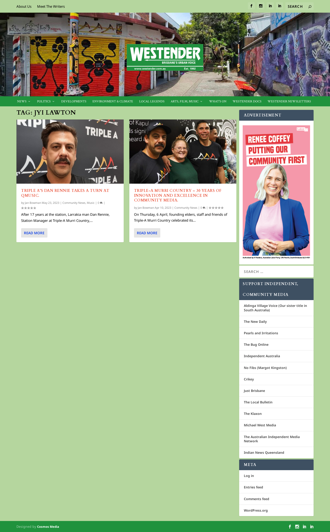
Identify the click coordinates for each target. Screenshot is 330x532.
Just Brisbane (254, 390)
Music (91, 203)
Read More (34, 233)
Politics (44, 102)
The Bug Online (256, 344)
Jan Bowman (33, 203)
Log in (249, 475)
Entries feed (253, 487)
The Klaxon (253, 413)
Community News (73, 203)
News (22, 102)
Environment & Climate (112, 102)
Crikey (249, 379)
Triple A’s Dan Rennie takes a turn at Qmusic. (65, 193)
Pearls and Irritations (261, 333)
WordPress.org (256, 510)
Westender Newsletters (289, 102)
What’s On (217, 102)
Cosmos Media (48, 527)
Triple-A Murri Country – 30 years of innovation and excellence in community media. (178, 195)
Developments (73, 102)
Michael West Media (260, 425)
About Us (23, 6)
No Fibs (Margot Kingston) (265, 367)
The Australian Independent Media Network (272, 439)
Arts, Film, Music (185, 102)
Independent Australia (262, 356)
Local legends (152, 102)
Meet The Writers (51, 6)
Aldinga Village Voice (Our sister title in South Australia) (275, 307)
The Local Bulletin (258, 402)
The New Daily (255, 321)
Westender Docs (247, 102)
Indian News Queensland (264, 452)
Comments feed (256, 499)
